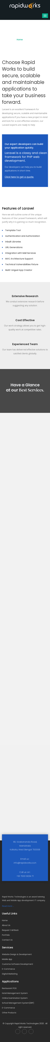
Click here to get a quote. (19, 177)
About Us (6, 925)
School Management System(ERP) (18, 1003)
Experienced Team (25, 344)
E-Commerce (8, 969)
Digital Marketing (9, 973)
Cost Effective (25, 320)
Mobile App (7, 959)
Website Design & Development (17, 954)
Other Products (9, 1012)
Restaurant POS (9, 988)
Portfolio (6, 935)
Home (20, 39)
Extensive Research (25, 296)
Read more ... (8, 906)
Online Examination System (15, 998)
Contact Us (7, 940)
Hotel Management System (15, 993)
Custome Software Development (17, 964)
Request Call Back (10, 930)
